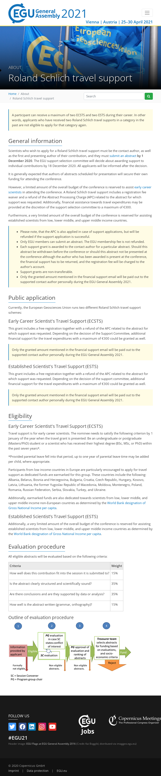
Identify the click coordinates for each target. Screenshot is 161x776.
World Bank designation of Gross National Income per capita (57, 534)
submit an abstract (122, 156)
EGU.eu (62, 771)
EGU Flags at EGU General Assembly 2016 (51, 743)
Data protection (38, 771)
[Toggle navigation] (147, 13)
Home (12, 94)
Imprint (13, 771)
